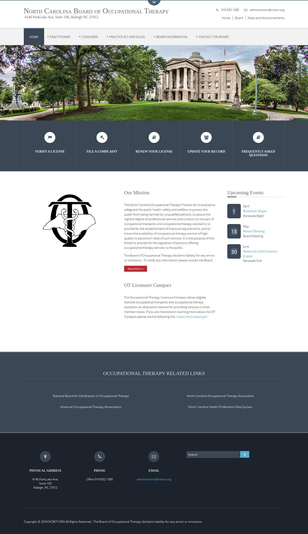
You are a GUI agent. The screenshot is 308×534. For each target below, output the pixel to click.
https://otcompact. (189, 317)
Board (239, 18)
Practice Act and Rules (127, 37)
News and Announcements (266, 18)
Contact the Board (214, 37)
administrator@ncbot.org (267, 10)
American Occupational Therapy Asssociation (90, 407)
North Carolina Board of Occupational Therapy (96, 11)
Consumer (90, 37)
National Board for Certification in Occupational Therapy (91, 396)
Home (226, 18)
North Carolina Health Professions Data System (220, 407)
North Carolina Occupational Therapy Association (220, 396)
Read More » (136, 269)
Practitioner (60, 37)
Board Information (171, 37)
